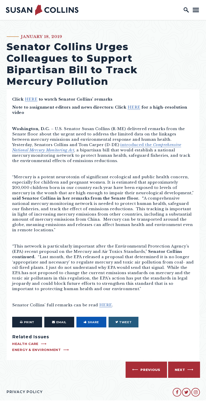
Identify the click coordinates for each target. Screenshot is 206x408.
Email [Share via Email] (59, 322)
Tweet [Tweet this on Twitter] (123, 322)
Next (180, 370)
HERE (31, 99)
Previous (150, 370)
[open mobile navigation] (195, 10)
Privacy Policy (25, 392)
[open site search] (186, 10)
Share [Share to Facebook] (91, 322)
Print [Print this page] (27, 322)
